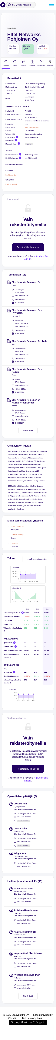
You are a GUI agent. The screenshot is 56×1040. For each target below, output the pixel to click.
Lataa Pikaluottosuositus (36, 559)
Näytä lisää (28, 430)
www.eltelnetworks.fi (32, 127)
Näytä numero (23, 830)
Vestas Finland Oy (17, 526)
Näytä (29, 144)
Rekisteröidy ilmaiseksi (28, 247)
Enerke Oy (14, 543)
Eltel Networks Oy (12, 184)
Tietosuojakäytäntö (32, 1027)
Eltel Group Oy (11, 175)
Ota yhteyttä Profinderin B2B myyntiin (28, 1031)
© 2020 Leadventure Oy (16, 1024)
